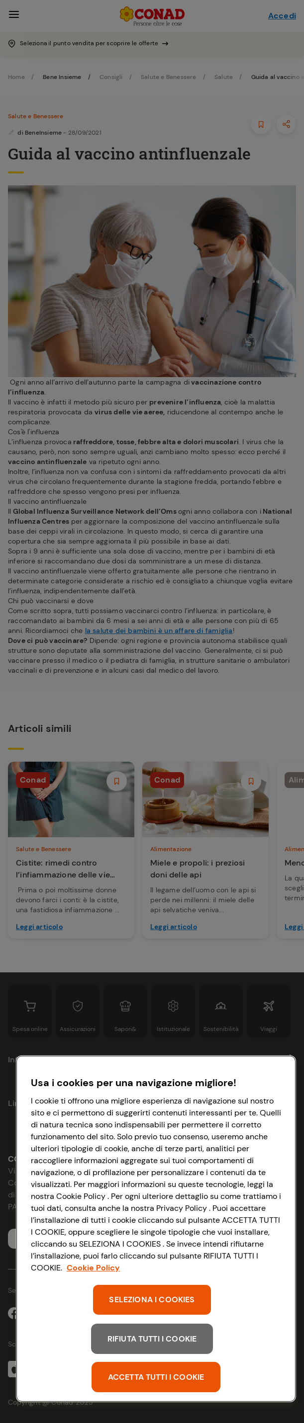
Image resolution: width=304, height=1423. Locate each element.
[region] (156, 1228)
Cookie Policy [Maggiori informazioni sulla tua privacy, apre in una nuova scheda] (93, 1268)
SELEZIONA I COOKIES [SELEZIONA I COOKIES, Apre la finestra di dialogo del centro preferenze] (152, 1299)
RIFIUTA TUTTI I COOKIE (152, 1339)
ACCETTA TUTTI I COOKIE (156, 1377)
